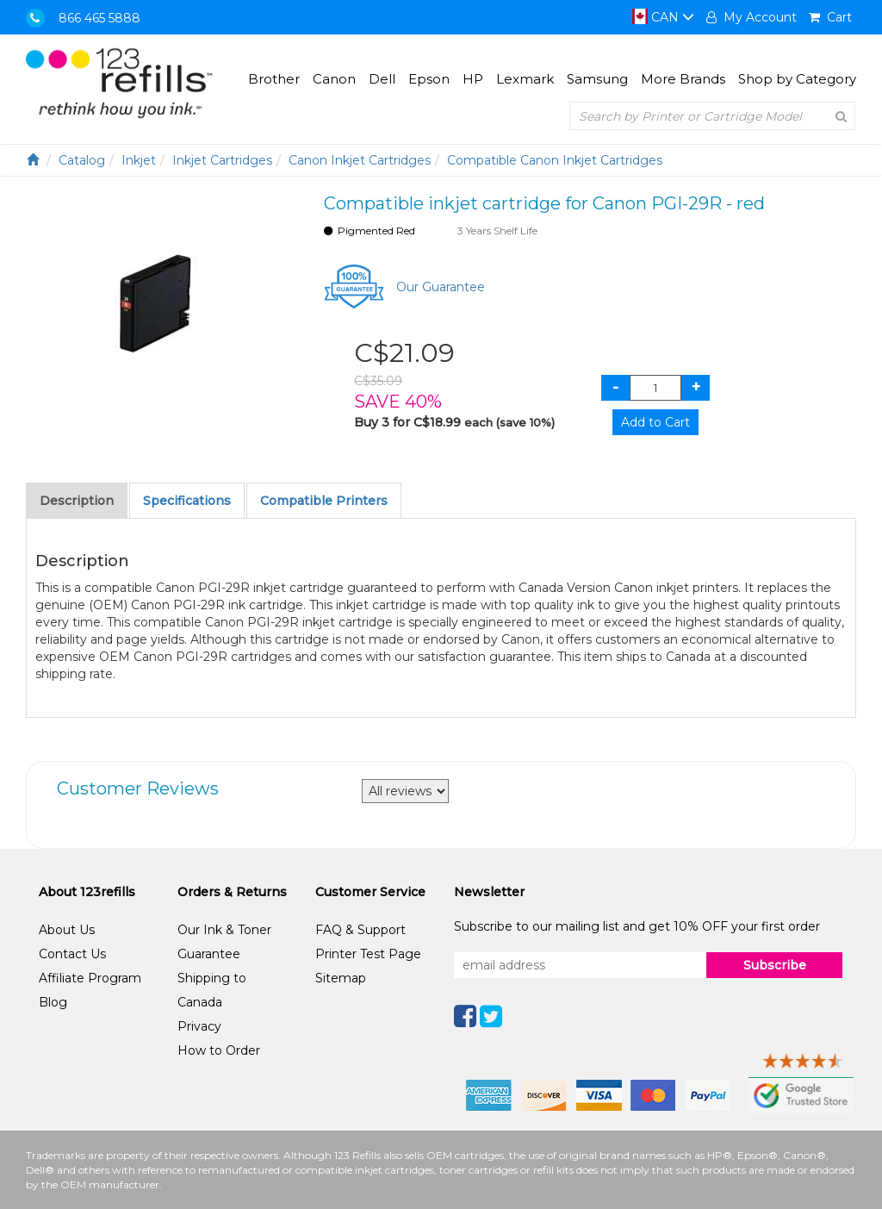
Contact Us (72, 954)
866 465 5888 (99, 18)
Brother (274, 79)
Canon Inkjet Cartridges (360, 160)
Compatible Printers (324, 500)
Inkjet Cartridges (222, 160)
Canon (334, 79)
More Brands (683, 79)
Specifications (187, 500)
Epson (429, 79)
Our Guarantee (440, 287)
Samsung (597, 79)
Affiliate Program (90, 978)
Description (77, 500)
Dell (382, 79)
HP (473, 79)
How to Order (218, 1050)
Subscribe (774, 965)
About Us (67, 930)
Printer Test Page (368, 954)
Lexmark (525, 79)
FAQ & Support (360, 930)
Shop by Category (797, 79)
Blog (53, 1002)
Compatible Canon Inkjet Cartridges (554, 160)
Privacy (199, 1026)
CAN (663, 17)
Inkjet (138, 160)
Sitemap (340, 978)
